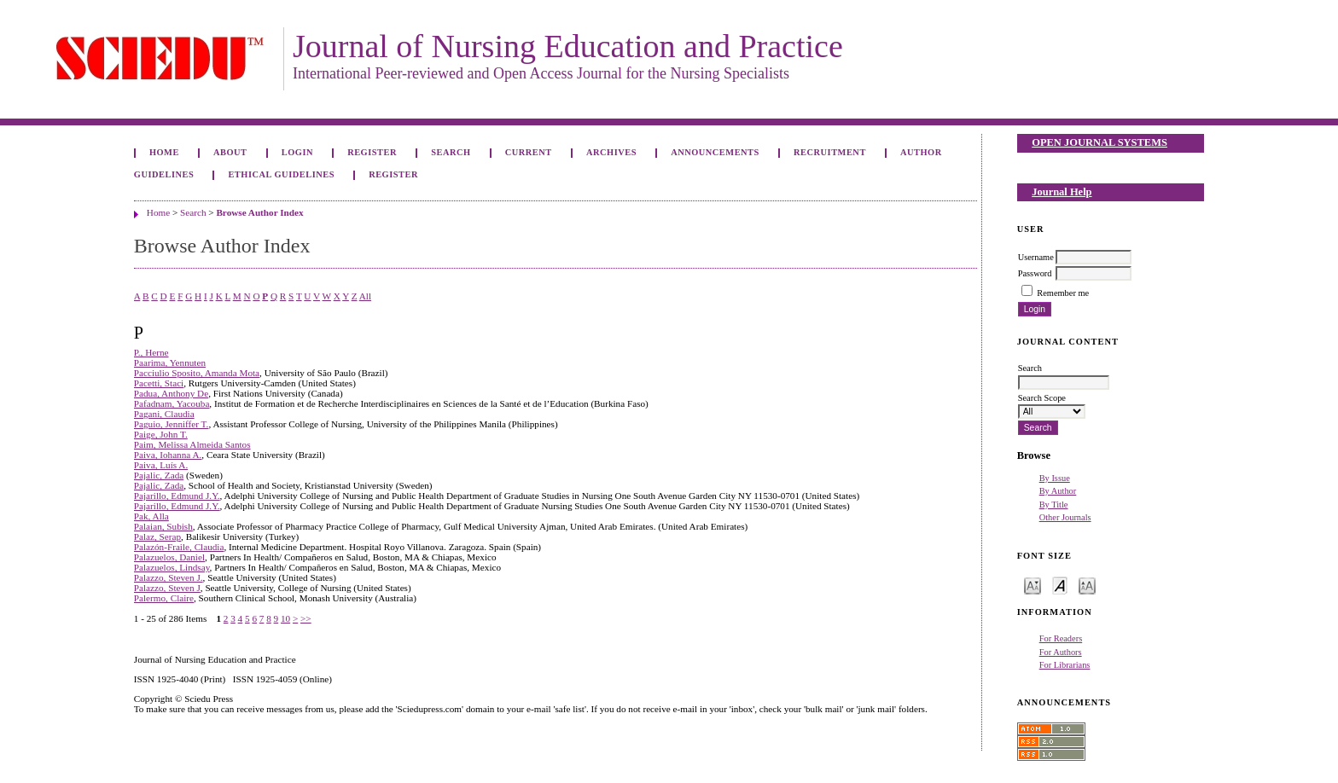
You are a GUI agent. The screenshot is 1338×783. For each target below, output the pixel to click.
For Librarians (1065, 665)
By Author (1058, 491)
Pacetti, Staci (158, 383)
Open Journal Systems (1099, 142)
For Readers (1061, 638)
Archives (611, 152)
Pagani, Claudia (164, 414)
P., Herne (151, 352)
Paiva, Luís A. (161, 465)
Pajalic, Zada (158, 475)
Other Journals (1065, 517)
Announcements (715, 152)
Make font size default (1059, 584)
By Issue (1054, 478)
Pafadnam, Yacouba (172, 403)
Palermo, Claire (164, 598)
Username (1036, 257)
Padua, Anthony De (171, 393)
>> (305, 618)
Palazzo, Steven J (167, 588)
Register (372, 152)
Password (1035, 273)
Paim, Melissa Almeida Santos (192, 444)
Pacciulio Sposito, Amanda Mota (196, 373)
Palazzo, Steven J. (168, 577)
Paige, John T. (161, 434)
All (365, 296)
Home (164, 152)
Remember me (1063, 293)
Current (528, 152)
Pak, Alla (151, 516)
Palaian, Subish (163, 526)
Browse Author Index (259, 212)
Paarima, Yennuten (170, 362)
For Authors (1060, 652)
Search (450, 152)
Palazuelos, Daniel (169, 557)
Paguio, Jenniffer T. (171, 424)
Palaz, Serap (157, 536)
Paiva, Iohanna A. (168, 455)
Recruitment (830, 152)
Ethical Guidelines (281, 174)
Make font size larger (1087, 584)
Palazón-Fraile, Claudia (179, 547)
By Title (1053, 504)
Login (297, 152)
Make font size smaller (1032, 584)
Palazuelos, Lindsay (172, 567)
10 (285, 618)
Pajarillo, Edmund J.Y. (177, 495)
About (230, 152)
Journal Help (1061, 192)
